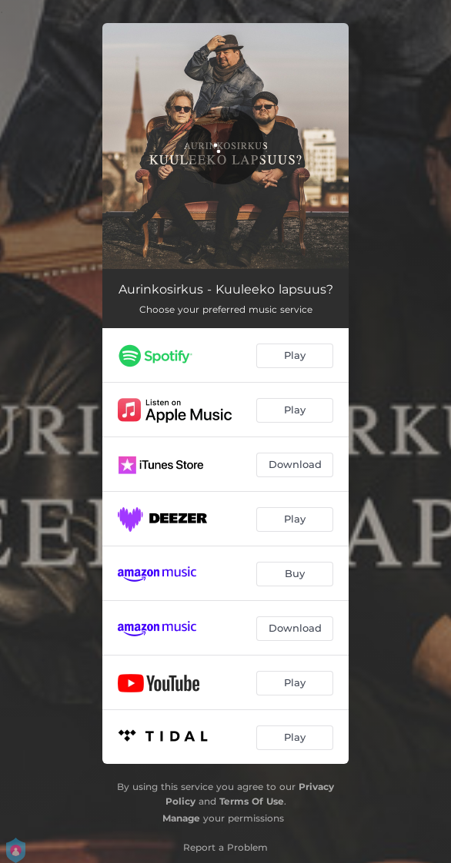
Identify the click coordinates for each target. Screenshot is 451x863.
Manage (181, 818)
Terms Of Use (251, 801)
